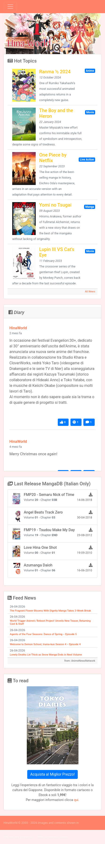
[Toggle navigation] (10, 6)
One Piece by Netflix (52, 157)
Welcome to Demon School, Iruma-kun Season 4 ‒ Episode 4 (45, 644)
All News (90, 291)
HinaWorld (18, 328)
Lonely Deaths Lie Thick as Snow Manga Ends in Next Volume (46, 654)
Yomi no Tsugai (55, 205)
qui (76, 800)
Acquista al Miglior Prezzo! (52, 774)
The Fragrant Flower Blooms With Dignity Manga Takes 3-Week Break (50, 610)
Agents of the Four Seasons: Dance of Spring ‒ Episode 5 (43, 634)
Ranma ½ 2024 (54, 72)
